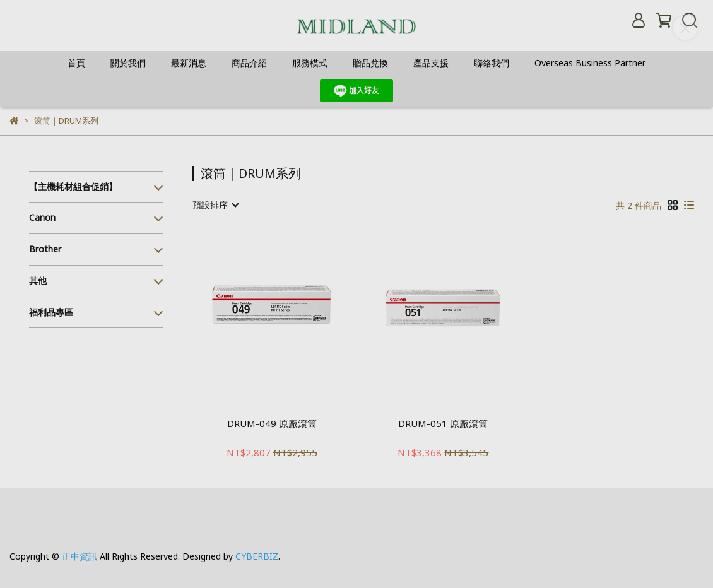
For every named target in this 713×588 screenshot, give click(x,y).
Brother (45, 249)
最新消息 (188, 63)
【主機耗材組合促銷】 (73, 186)
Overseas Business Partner (589, 63)
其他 (38, 280)
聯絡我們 (491, 63)
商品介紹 (249, 63)
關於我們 (128, 63)
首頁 (76, 63)
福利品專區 (51, 312)
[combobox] (215, 205)
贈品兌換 (370, 63)
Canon (42, 217)
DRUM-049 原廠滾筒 (272, 424)
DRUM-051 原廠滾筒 (443, 424)
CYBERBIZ (256, 556)
